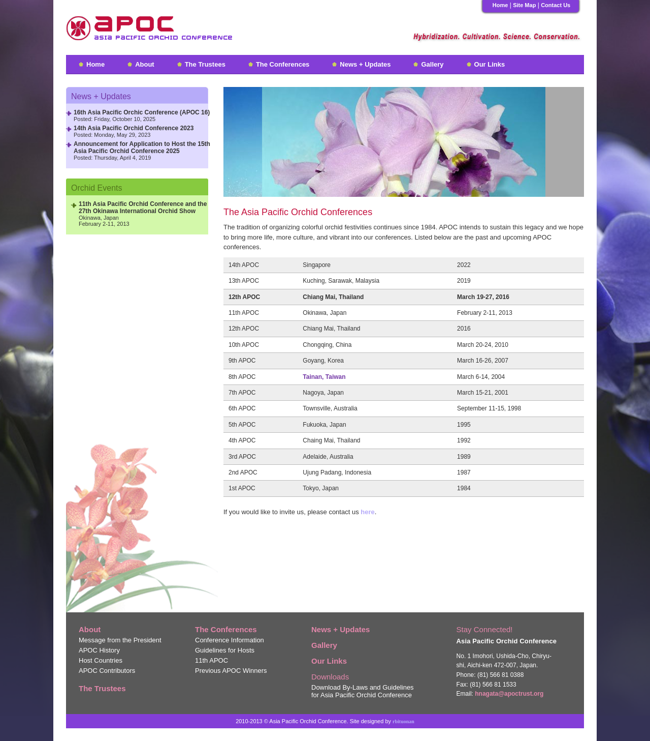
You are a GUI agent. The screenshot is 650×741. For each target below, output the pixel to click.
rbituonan (403, 721)
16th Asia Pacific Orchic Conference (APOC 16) (142, 112)
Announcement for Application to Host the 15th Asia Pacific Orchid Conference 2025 (142, 147)
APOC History (99, 650)
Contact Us (555, 5)
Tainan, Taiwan (324, 376)
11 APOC (211, 660)
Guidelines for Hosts (224, 650)
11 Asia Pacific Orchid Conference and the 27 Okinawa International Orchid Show (143, 207)
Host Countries (100, 660)
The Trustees (205, 64)
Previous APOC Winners (231, 670)
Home (500, 5)
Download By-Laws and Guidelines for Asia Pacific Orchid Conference (362, 691)
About (144, 64)
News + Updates (365, 64)
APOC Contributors (107, 670)
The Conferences (282, 64)
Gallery (432, 64)
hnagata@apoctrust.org (509, 693)
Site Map (524, 5)
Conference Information (229, 640)
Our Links (489, 64)
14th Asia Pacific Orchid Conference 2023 (133, 128)
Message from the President (120, 640)
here (367, 512)
